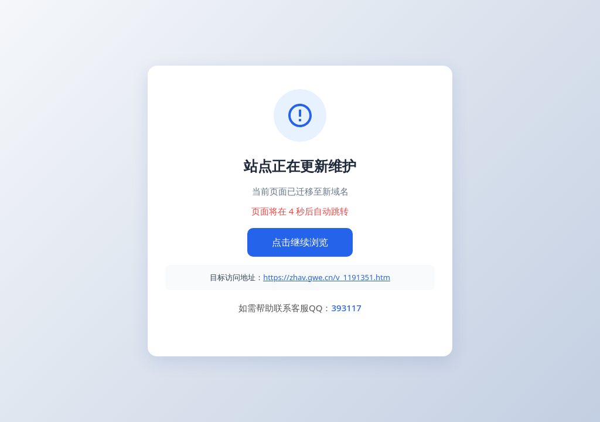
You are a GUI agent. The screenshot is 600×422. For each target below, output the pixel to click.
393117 (346, 308)
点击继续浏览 (300, 242)
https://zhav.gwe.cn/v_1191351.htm (326, 277)
